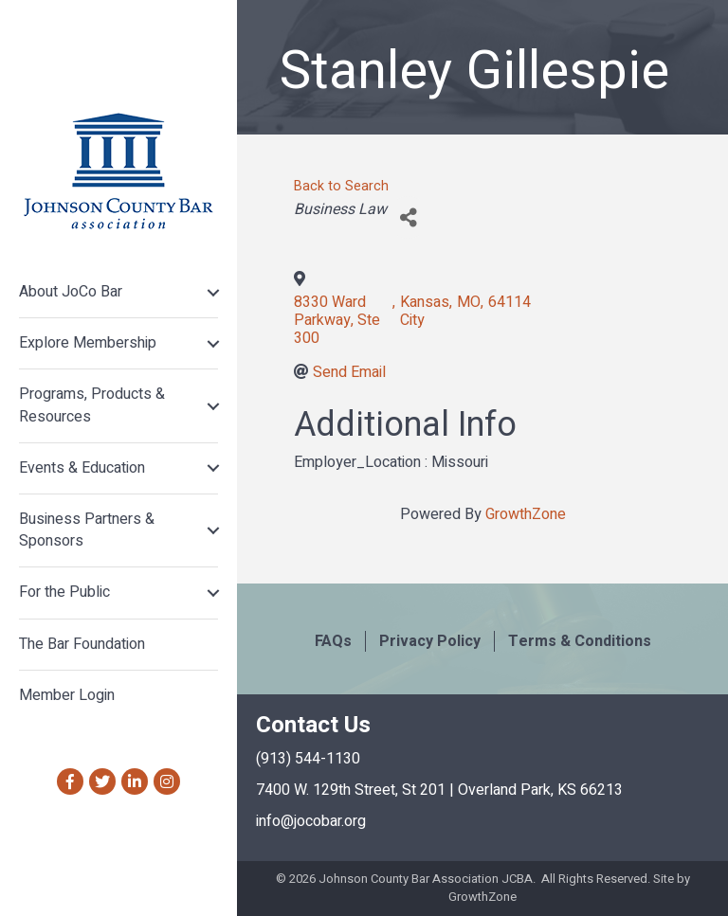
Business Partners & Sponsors (87, 530)
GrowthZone (525, 514)
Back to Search (341, 186)
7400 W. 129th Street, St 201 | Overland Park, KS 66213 (439, 790)
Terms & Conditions (579, 641)
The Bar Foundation (82, 644)
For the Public (64, 592)
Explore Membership (87, 343)
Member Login (67, 695)
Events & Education (82, 468)
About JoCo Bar (70, 291)
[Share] (408, 217)
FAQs (333, 641)
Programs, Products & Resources (92, 405)
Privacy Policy (430, 641)
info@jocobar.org (311, 821)
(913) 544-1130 (308, 758)
